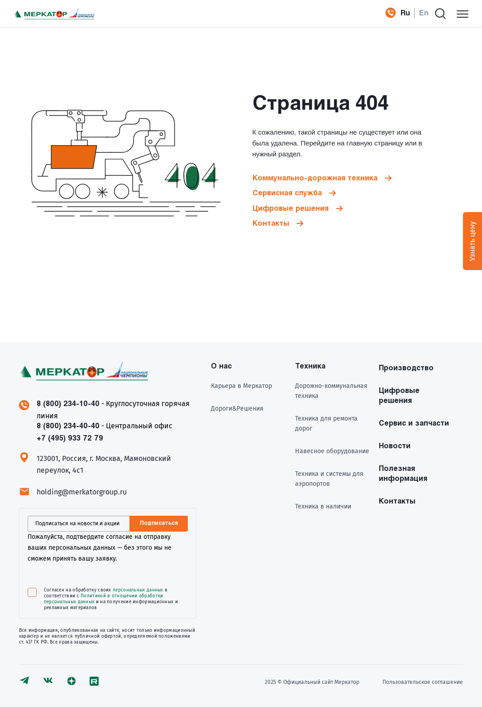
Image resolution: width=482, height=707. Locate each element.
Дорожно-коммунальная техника (331, 391)
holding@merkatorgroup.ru (82, 492)
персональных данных (138, 590)
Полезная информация (403, 473)
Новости (394, 446)
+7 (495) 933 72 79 (387, 13)
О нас (221, 366)
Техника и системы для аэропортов (329, 479)
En (424, 13)
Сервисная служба (287, 193)
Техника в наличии (323, 506)
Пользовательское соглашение (422, 682)
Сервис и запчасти (414, 423)
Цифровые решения (291, 208)
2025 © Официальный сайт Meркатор (312, 682)
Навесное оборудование (332, 451)
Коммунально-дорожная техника (315, 178)
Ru (405, 13)
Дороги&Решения (237, 408)
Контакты (271, 223)
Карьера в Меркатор (241, 386)
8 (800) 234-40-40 (68, 426)
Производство (406, 368)
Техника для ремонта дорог (326, 423)
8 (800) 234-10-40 (68, 404)
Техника (310, 366)
